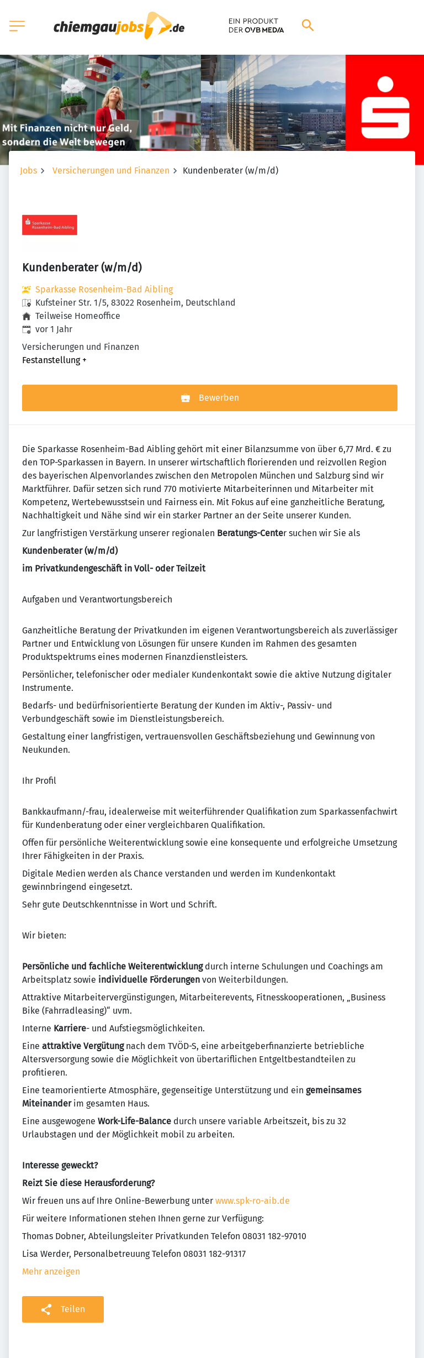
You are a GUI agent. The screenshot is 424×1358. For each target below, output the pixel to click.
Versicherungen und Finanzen (110, 170)
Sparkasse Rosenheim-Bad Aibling (104, 289)
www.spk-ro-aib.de (252, 1201)
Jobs (28, 170)
